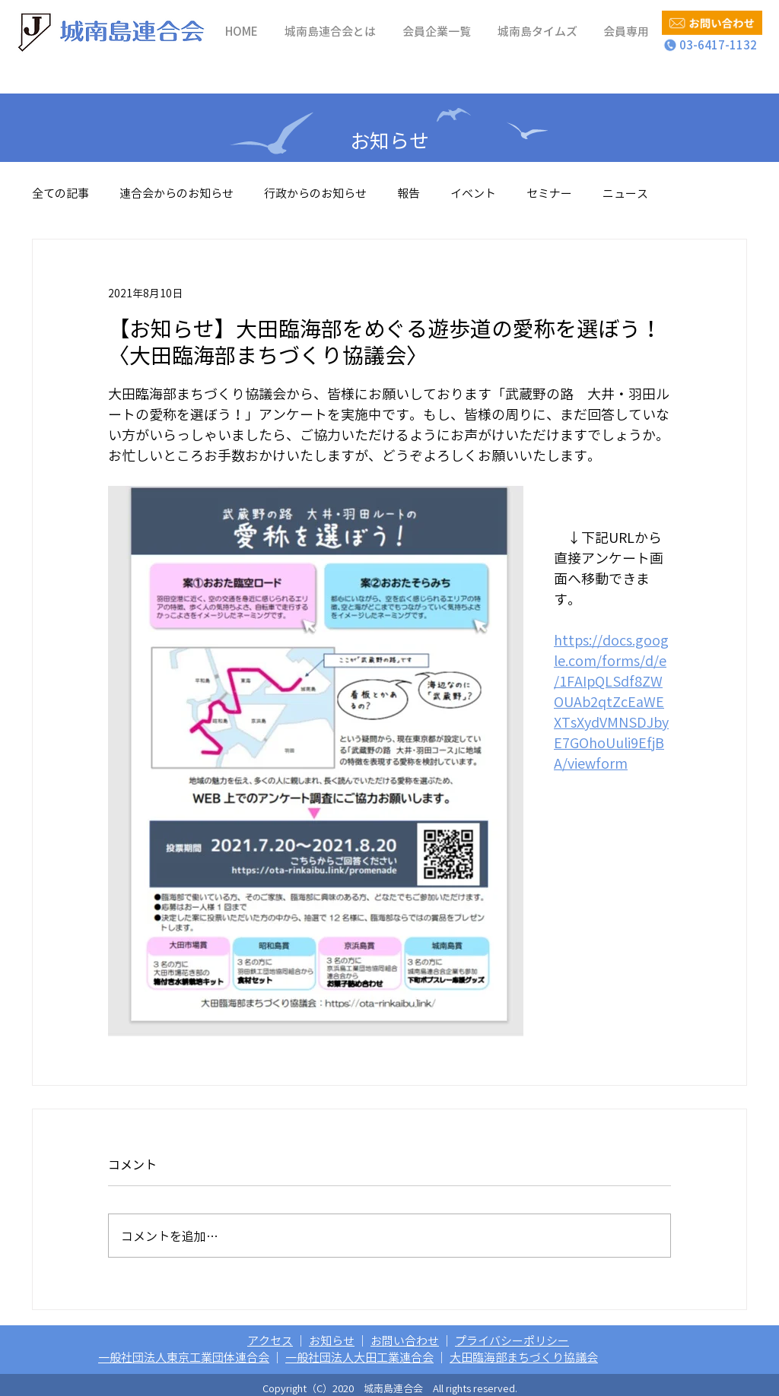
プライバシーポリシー (512, 1340)
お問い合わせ (404, 1340)
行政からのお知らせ (315, 193)
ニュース (625, 193)
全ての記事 (60, 193)
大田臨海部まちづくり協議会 (524, 1357)
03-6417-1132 (712, 44)
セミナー (549, 193)
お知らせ (332, 1340)
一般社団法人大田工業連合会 (359, 1357)
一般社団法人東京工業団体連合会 (183, 1357)
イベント (473, 193)
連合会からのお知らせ (176, 193)
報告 (408, 193)
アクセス (270, 1340)
